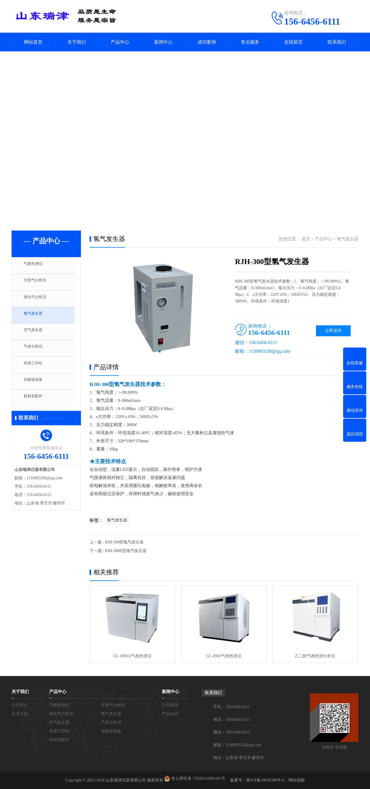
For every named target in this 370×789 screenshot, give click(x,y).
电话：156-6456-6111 (231, 719)
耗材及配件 (36, 402)
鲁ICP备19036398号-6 (265, 780)
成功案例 (206, 42)
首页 (305, 239)
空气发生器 (36, 334)
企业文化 (20, 714)
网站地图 (296, 780)
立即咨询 (333, 330)
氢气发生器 (36, 317)
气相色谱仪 (36, 265)
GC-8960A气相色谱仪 (132, 656)
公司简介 (20, 705)
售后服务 (250, 42)
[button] (159, 351)
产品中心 (120, 42)
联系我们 (337, 42)
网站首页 (33, 42)
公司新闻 (170, 705)
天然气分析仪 (38, 283)
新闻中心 (163, 42)
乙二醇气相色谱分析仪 (315, 656)
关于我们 (76, 42)
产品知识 (170, 714)
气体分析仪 (36, 351)
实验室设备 (36, 385)
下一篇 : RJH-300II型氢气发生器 (118, 551)
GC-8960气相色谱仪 (223, 656)
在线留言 (293, 42)
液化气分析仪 (38, 300)
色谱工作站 (36, 368)
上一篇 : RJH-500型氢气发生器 (117, 542)
